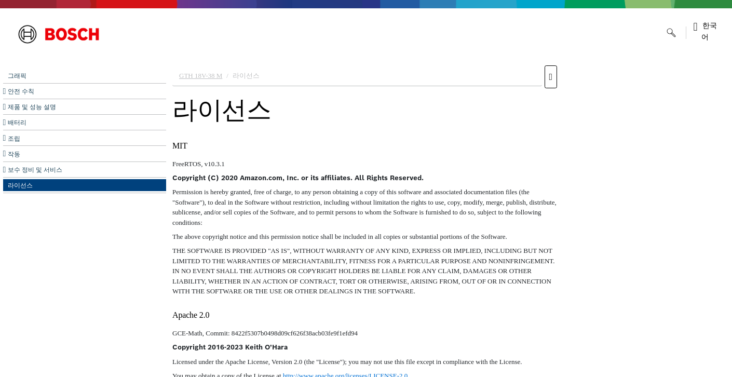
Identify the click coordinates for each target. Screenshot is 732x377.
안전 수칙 (21, 91)
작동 (14, 154)
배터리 (17, 122)
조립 (14, 138)
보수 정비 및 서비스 (35, 169)
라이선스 (20, 185)
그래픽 (17, 75)
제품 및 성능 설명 (32, 107)
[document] (449, 218)
